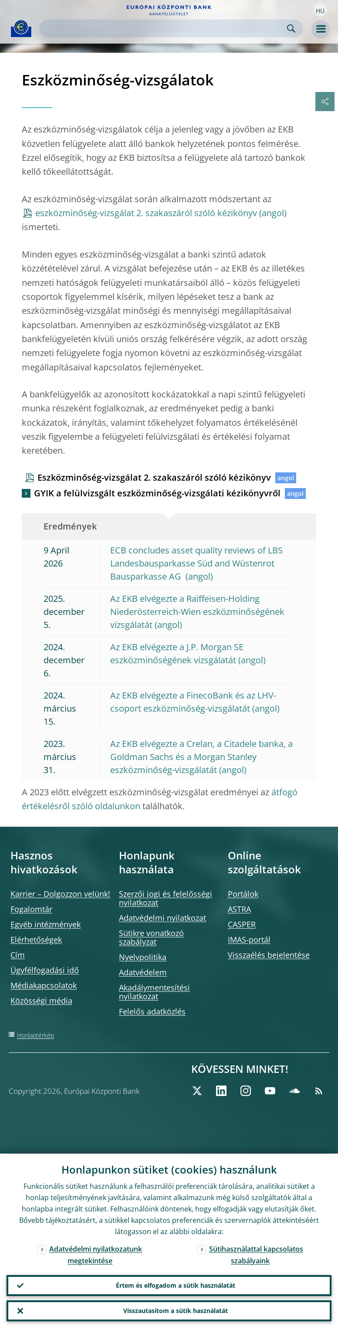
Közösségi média (41, 1000)
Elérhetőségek (36, 939)
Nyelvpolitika (142, 957)
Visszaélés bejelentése (269, 955)
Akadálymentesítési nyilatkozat (154, 991)
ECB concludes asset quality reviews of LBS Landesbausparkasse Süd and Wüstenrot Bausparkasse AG (196, 563)
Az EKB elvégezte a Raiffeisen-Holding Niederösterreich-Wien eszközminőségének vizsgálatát (197, 612)
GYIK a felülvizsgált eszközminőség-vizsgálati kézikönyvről (157, 493)
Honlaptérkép (35, 1035)
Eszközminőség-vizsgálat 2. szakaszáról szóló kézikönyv (154, 477)
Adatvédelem (143, 972)
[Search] (164, 28)
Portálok (243, 894)
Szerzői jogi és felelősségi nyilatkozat (165, 898)
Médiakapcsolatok (43, 985)
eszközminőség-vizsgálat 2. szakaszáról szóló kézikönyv (146, 213)
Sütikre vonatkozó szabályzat (151, 937)
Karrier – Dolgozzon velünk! (60, 894)
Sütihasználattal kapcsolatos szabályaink (256, 1254)
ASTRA (239, 909)
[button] (320, 10)
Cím (17, 955)
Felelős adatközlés (152, 1011)
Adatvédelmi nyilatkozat (162, 918)
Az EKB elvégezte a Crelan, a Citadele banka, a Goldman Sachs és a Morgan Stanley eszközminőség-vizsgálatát (201, 757)
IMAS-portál (249, 939)
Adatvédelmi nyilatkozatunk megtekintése (95, 1254)
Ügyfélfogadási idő (44, 970)
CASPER (242, 924)
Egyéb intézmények (45, 924)
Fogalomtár (31, 909)
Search (291, 28)
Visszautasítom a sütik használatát (175, 1310)
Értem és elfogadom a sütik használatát (175, 1285)
